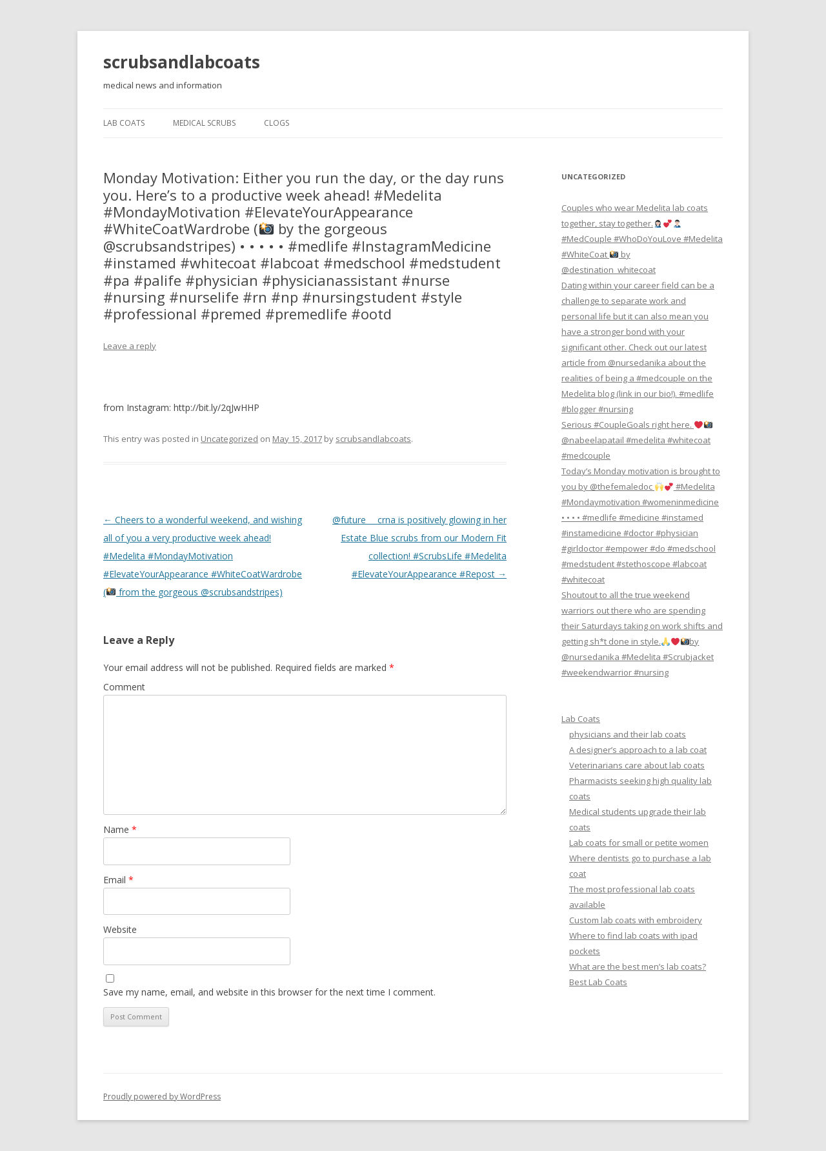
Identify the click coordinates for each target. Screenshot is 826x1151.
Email (118, 880)
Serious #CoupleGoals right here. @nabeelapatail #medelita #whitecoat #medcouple (636, 440)
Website (120, 929)
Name (120, 829)
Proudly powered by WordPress (162, 1096)
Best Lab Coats (598, 982)
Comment (124, 687)
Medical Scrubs (204, 122)
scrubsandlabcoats (181, 62)
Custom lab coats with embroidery (635, 920)
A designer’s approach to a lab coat (638, 750)
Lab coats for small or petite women (639, 842)
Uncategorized (229, 439)
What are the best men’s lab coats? (637, 966)
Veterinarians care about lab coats (637, 765)
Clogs (276, 122)
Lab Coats (124, 122)
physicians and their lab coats (627, 734)
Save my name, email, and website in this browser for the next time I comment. (269, 992)
